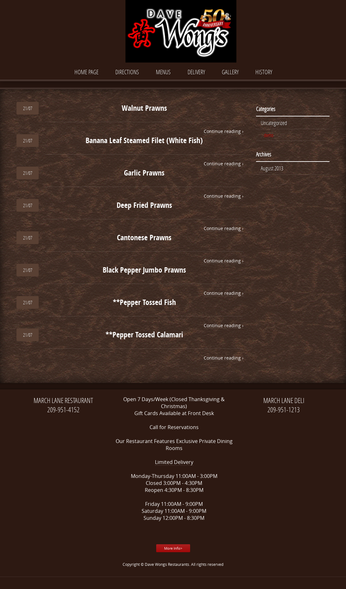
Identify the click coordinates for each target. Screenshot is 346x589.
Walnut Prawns (144, 108)
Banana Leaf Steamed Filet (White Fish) (144, 140)
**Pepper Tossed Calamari (144, 334)
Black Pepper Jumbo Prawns (144, 270)
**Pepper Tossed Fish (144, 302)
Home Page (86, 72)
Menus (163, 72)
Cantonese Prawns (144, 237)
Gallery (230, 72)
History (263, 72)
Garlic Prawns (144, 173)
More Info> (173, 548)
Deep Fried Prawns (144, 205)
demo (268, 135)
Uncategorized (274, 123)
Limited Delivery (174, 462)
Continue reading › (223, 131)
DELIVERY (196, 72)
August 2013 (272, 168)
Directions (127, 72)
